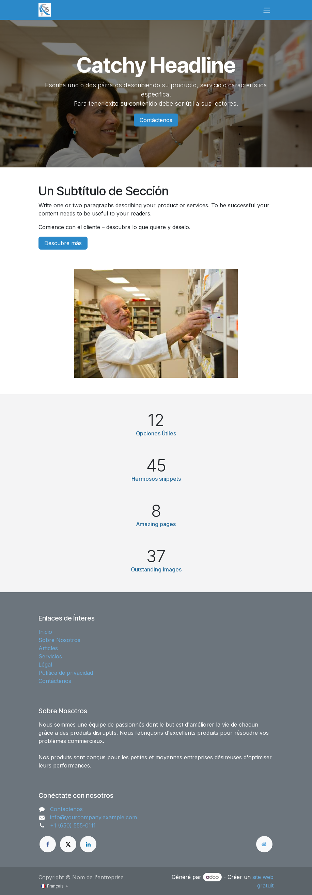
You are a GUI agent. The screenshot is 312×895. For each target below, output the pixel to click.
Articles (48, 648)
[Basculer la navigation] (267, 10)
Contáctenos (156, 120)
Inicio (45, 631)
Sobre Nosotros (59, 640)
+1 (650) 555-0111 (73, 825)
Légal (45, 664)
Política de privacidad (65, 672)
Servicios (50, 656)
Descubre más (63, 243)
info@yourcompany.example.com (93, 817)
